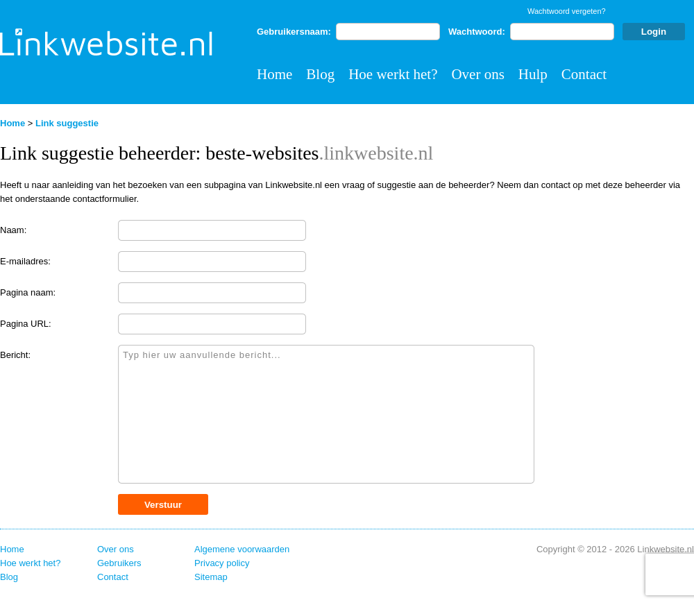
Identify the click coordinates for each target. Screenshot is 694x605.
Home (274, 74)
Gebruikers (119, 563)
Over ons (477, 74)
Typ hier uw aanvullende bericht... (326, 414)
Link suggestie (67, 123)
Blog (320, 74)
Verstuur (163, 505)
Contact (584, 74)
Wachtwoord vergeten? (566, 11)
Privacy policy (221, 563)
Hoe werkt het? (392, 74)
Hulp (533, 74)
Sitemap (211, 577)
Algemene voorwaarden (241, 549)
